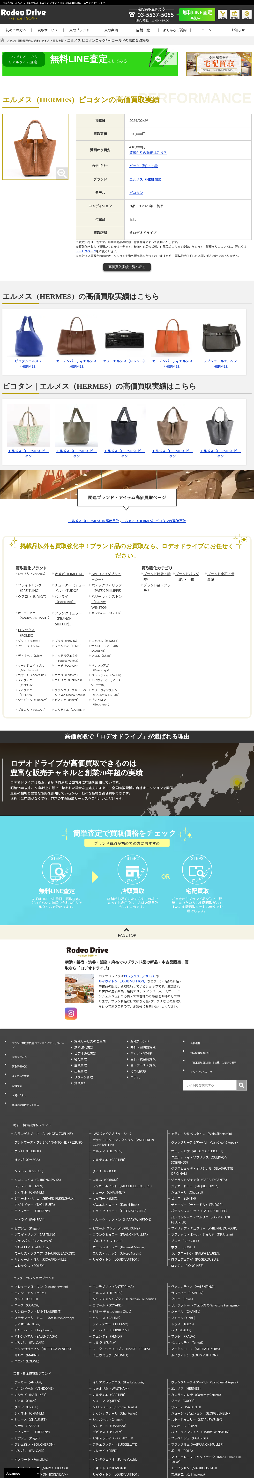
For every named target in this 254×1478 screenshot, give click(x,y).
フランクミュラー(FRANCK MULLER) (197, 1400)
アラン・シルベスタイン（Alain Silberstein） (202, 1098)
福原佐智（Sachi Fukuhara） (191, 1436)
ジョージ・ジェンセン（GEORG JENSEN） (201, 1369)
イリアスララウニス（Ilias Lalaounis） (119, 1338)
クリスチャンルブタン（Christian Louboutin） (125, 1259)
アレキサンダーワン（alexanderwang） (42, 1247)
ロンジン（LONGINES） (188, 1230)
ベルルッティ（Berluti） (188, 1303)
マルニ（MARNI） (28, 1315)
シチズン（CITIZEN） (30, 1151)
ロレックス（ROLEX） (32, 613)
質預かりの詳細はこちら (148, 153)
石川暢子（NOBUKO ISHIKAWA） (117, 1436)
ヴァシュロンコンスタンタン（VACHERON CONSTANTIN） (123, 1107)
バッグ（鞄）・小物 (143, 166)
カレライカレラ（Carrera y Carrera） (197, 1351)
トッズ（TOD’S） (183, 1284)
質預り (231, 13)
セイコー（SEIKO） (106, 1163)
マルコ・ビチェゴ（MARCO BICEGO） (42, 1424)
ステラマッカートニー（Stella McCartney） (45, 1278)
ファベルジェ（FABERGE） (190, 1394)
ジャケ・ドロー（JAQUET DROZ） (195, 1151)
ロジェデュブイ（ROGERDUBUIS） (196, 1224)
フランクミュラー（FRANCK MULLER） (69, 605)
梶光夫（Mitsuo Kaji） (30, 1436)
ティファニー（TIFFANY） (33, 1176)
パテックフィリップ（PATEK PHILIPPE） (105, 586)
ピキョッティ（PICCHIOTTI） (114, 1394)
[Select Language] (22, 1473)
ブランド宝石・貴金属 (220, 576)
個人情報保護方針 (199, 1040)
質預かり (80, 1076)
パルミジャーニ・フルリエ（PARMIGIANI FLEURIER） (200, 1184)
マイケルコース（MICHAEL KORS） (196, 1309)
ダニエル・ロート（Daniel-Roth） (117, 1169)
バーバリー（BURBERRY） (112, 1290)
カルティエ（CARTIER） (110, 1124)
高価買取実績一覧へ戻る (127, 267)
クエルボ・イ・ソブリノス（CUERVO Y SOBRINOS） (199, 1124)
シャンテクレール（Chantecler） (116, 1369)
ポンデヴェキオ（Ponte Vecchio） (117, 1415)
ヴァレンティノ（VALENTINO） (194, 1247)
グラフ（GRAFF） (27, 1363)
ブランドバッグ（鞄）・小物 (185, 576)
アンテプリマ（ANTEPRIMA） (114, 1247)
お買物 (216, 13)
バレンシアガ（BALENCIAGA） (37, 1297)
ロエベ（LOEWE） (28, 1322)
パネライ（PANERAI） (69, 593)
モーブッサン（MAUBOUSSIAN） (195, 1424)
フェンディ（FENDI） (108, 1297)
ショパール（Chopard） (188, 1157)
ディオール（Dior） (28, 1284)
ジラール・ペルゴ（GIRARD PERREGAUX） (45, 1163)
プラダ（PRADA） (184, 1297)
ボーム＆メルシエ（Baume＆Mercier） (120, 1212)
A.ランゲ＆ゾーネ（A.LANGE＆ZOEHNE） (45, 1098)
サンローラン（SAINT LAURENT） (39, 1272)
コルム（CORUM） (106, 1144)
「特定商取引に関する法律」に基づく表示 (216, 1046)
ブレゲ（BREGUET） (186, 1206)
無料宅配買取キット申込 (25, 1075)
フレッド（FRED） (106, 1407)
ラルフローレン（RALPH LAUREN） (196, 1218)
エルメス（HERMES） (146, 179)
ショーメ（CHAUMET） (110, 1157)
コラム (206, 30)
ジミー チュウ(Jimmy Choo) (112, 1272)
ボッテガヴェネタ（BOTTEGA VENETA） (44, 1309)
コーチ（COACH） (28, 1266)
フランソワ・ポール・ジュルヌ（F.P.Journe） (203, 1199)
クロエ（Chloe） (183, 1259)
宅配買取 (80, 1052)
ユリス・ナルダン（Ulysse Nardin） (118, 1218)
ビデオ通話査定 (85, 1046)
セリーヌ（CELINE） (107, 1278)
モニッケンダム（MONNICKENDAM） (42, 1430)
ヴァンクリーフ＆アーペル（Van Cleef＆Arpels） (205, 1107)
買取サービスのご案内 (90, 1034)
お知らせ (238, 30)
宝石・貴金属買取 (143, 1052)
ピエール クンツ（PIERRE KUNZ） (117, 1193)
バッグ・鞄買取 (141, 1046)
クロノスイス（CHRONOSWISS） (39, 1144)
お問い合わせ (17, 1069)
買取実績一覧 (17, 1051)
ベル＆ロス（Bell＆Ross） (33, 1212)
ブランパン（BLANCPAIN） (34, 1206)
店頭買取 (80, 1058)
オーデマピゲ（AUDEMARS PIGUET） (198, 1116)
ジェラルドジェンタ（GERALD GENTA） (200, 1144)
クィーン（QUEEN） (107, 1357)
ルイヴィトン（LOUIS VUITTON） (123, 974)
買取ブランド (79, 30)
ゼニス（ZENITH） (184, 1163)
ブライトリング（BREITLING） (28, 586)
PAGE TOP (127, 927)
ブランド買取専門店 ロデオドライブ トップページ (37, 1036)
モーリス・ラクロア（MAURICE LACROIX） (46, 1218)
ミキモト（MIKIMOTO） (110, 1424)
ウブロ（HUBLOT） (31, 593)
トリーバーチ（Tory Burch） (34, 1290)
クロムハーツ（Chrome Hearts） (116, 1363)
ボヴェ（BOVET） (184, 1212)
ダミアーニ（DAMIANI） (110, 1382)
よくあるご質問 (175, 30)
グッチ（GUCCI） (105, 1136)
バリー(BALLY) (181, 1290)
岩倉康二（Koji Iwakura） (189, 1430)
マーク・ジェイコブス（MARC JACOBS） (122, 1309)
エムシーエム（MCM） (31, 1253)
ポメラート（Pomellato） (32, 1415)
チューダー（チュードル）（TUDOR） (69, 586)
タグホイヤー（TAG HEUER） (36, 1169)
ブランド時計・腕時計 (156, 576)
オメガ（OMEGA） (67, 574)
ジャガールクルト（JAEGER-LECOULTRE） (123, 1151)
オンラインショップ (201, 1052)
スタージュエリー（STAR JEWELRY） (197, 1375)
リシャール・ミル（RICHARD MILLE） (42, 1224)
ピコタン (136, 193)
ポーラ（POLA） (183, 1407)
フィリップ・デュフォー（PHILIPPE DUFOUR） (205, 1193)
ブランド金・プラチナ (156, 586)
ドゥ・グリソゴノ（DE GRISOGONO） (120, 1176)
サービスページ (86, 251)
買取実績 (111, 30)
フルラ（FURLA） (105, 1303)
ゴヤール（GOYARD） (108, 1266)
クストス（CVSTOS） (30, 1136)
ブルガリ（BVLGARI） (108, 1206)
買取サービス (47, 30)
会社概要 (193, 1034)
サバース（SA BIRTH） (187, 1363)
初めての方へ (16, 30)
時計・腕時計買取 (143, 1040)
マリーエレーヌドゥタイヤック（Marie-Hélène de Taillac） (206, 1415)
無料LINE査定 (84, 1040)
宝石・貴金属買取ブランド (30, 1332)
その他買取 (138, 1064)
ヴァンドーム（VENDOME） (35, 1344)
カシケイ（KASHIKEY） (31, 1351)
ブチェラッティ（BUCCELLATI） (116, 1400)
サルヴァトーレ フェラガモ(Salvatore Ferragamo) (205, 1266)
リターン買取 (83, 1070)
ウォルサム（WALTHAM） (112, 1344)
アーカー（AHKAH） (29, 1338)
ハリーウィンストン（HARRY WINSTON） (106, 596)
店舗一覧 (143, 30)
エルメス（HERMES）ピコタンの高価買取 (153, 521)
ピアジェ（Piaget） (28, 1193)
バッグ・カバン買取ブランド (32, 1240)
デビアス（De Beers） (108, 1388)
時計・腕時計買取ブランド (30, 1092)
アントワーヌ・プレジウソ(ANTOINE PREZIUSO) (49, 1107)
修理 (245, 13)
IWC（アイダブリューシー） (107, 576)
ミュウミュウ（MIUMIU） (111, 1315)
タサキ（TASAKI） (28, 1382)
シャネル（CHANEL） (30, 1157)
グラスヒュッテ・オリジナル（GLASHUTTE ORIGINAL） (202, 1135)
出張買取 (80, 1064)
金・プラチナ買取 (143, 1058)
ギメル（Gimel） (26, 1357)
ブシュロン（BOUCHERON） (36, 1400)
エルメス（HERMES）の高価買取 (93, 521)
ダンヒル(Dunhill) (183, 1278)
